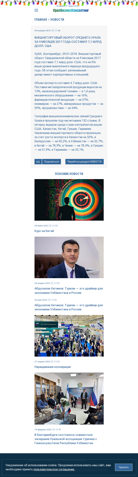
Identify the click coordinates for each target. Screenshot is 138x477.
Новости (57, 20)
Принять (124, 467)
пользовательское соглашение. (54, 469)
